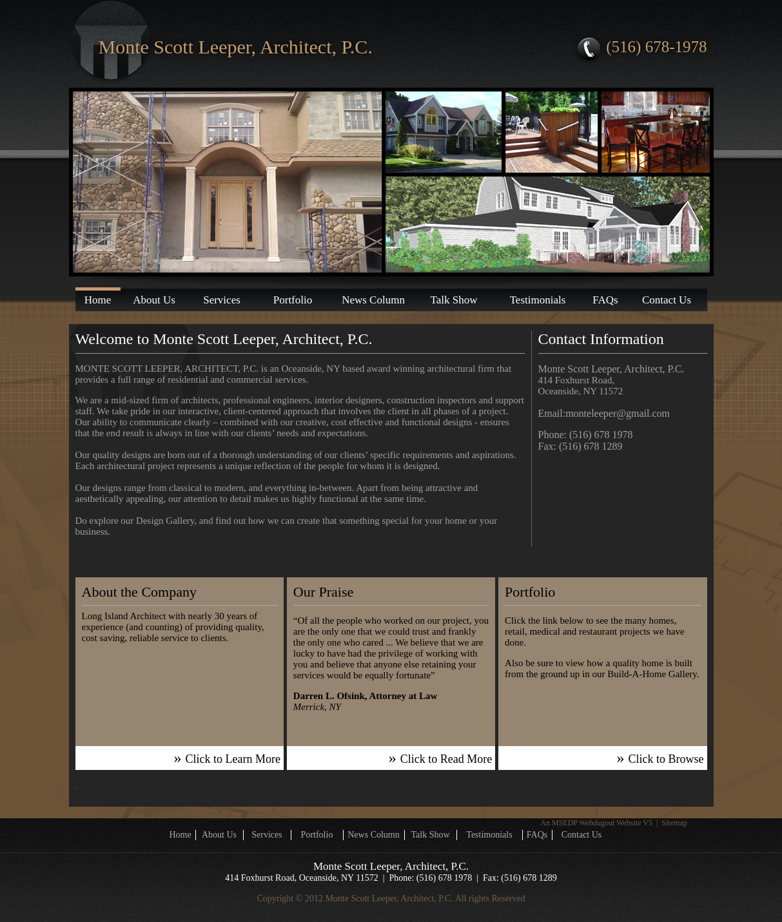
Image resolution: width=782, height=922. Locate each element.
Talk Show (454, 300)
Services (221, 300)
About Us (154, 300)
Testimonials (538, 300)
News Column (373, 300)
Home (98, 300)
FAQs (605, 300)
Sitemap (674, 822)
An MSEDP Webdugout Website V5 (596, 822)
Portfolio (292, 300)
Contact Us (666, 300)
